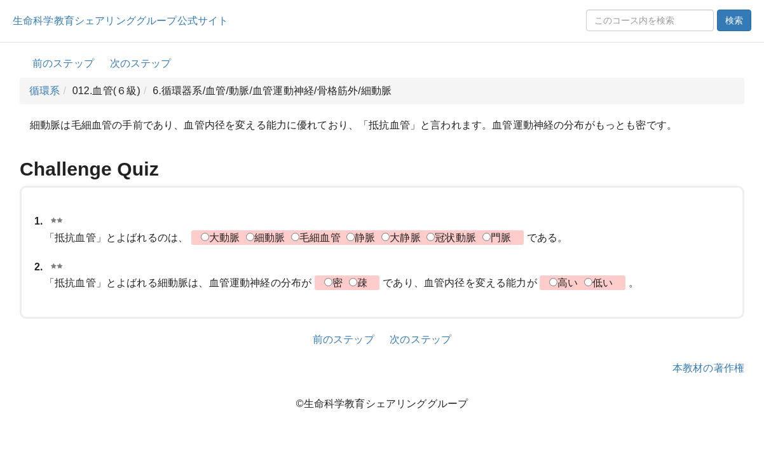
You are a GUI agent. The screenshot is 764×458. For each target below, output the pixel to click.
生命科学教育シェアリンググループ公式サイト (120, 20)
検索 (734, 20)
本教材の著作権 (708, 368)
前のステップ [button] (63, 63)
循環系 (44, 90)
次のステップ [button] (141, 63)
